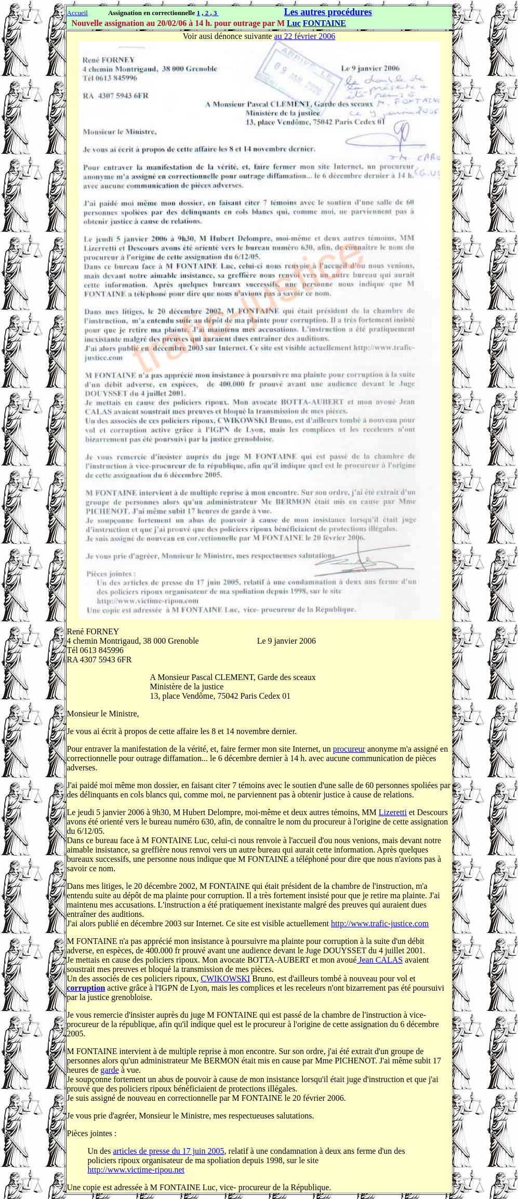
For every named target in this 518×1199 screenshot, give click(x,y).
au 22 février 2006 (304, 36)
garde (109, 1069)
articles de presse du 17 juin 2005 (168, 1151)
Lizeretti (393, 812)
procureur (349, 748)
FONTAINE (324, 23)
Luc (294, 23)
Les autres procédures (328, 12)
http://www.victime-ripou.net (136, 1169)
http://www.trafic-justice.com (380, 923)
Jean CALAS (379, 959)
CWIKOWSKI (225, 978)
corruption (86, 987)
